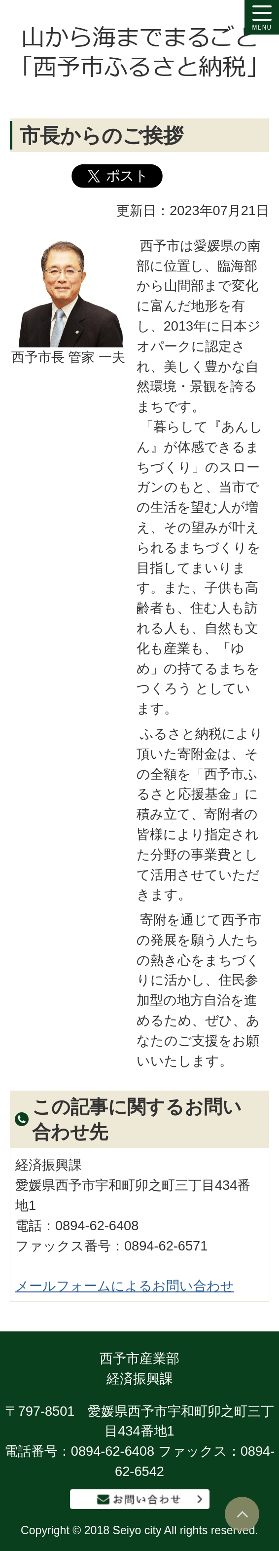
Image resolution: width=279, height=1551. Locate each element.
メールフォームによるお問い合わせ (124, 1285)
